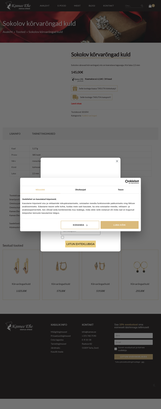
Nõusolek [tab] (40, 189)
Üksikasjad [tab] (80, 189)
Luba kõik (120, 225)
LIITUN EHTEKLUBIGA (81, 244)
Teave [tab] (121, 189)
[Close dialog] (117, 161)
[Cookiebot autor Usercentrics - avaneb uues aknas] (127, 182)
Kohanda (80, 225)
